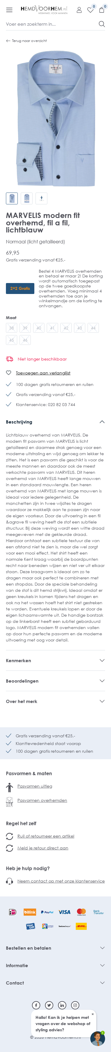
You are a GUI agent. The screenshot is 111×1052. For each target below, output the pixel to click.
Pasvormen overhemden (42, 800)
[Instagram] (75, 1005)
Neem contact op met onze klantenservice (61, 880)
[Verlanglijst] (88, 9)
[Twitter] (49, 1005)
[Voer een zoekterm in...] (52, 24)
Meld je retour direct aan (42, 847)
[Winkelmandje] (99, 9)
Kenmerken (18, 660)
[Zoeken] (102, 24)
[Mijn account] (77, 9)
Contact (15, 982)
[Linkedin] (62, 1005)
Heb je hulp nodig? (28, 868)
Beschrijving (19, 421)
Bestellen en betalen (28, 948)
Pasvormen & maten (29, 773)
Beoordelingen (22, 680)
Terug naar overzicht (26, 40)
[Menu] (9, 9)
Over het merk (21, 701)
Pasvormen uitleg (34, 785)
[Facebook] (36, 1005)
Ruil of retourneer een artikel (45, 835)
